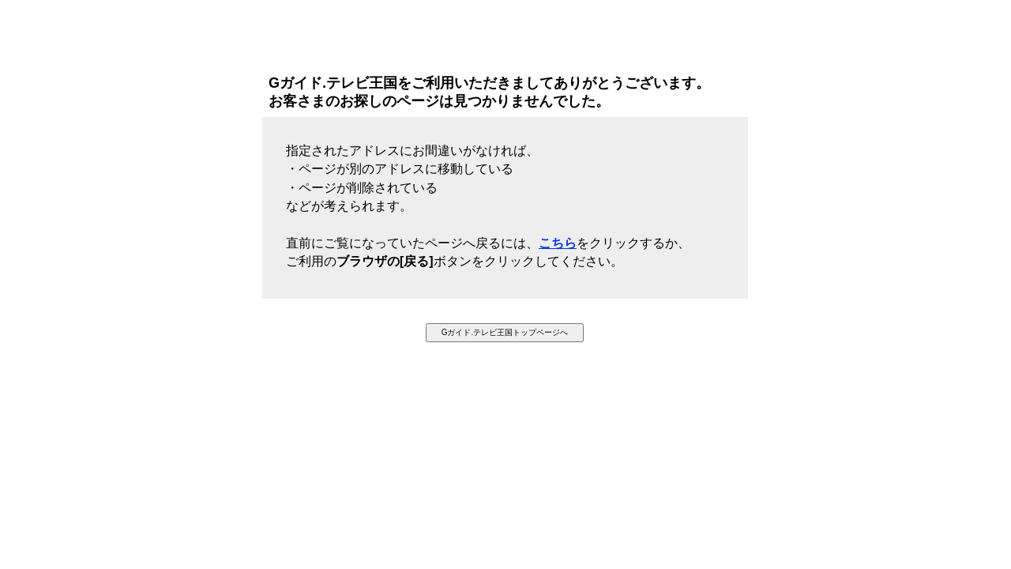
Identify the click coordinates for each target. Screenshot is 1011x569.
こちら (558, 243)
